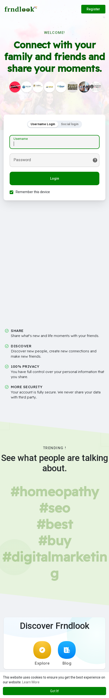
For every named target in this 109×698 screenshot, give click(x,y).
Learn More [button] (31, 682)
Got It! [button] (54, 691)
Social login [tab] (70, 124)
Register (93, 9)
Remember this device (33, 192)
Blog (67, 653)
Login (54, 178)
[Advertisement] (54, 266)
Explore (42, 653)
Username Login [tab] (43, 124)
